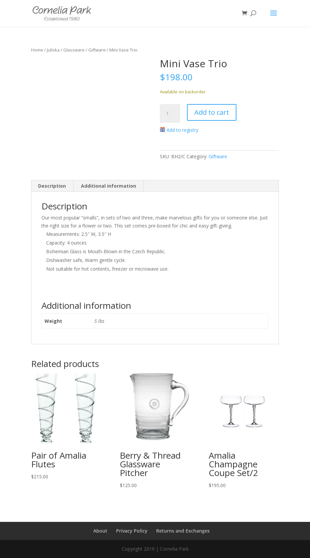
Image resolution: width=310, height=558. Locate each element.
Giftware (97, 50)
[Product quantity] (170, 113)
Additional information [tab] (108, 186)
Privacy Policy (131, 531)
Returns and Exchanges (183, 531)
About (100, 531)
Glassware (74, 50)
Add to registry (182, 130)
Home (37, 50)
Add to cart (211, 112)
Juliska (53, 50)
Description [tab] (52, 186)
